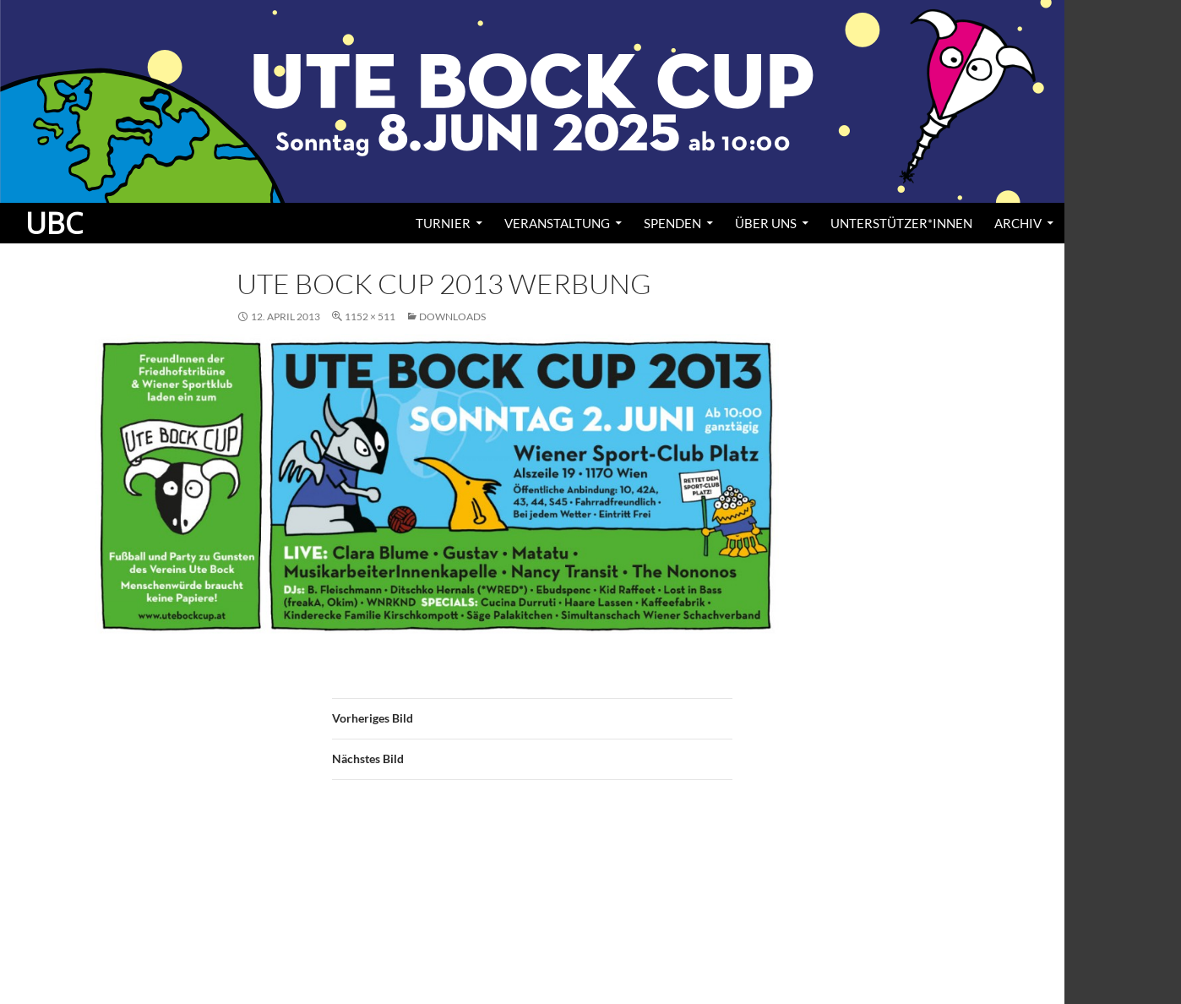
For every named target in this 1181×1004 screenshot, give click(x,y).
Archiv (1018, 223)
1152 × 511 (370, 316)
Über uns (766, 223)
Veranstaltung (557, 223)
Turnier (443, 223)
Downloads (452, 316)
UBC (54, 223)
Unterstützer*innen (901, 223)
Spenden (672, 223)
